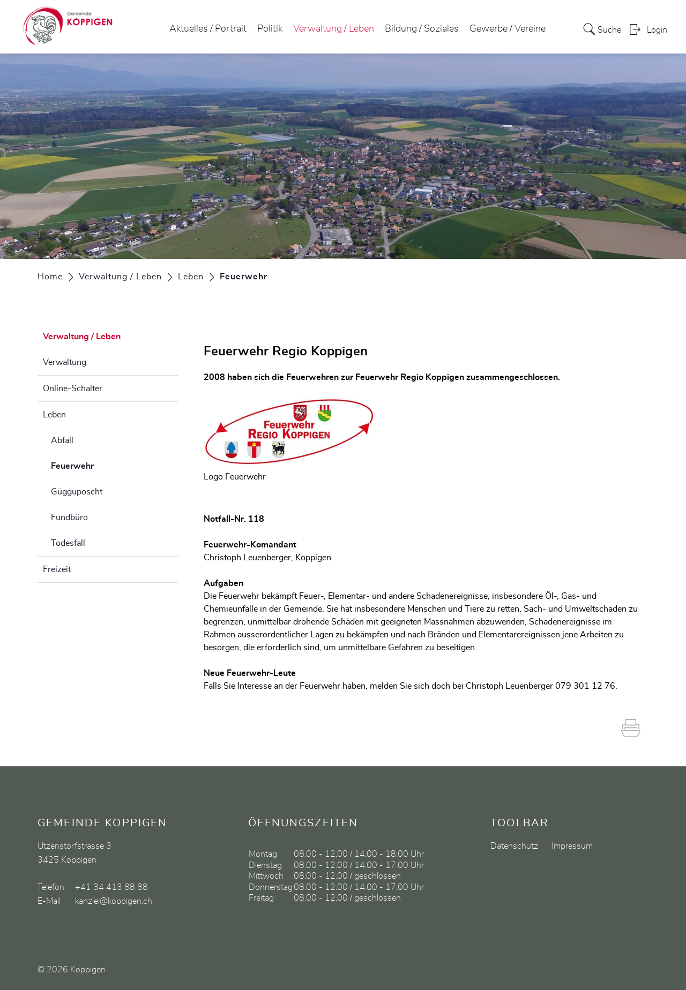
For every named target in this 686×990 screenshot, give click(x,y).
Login (657, 30)
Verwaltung (64, 362)
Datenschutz (514, 846)
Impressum (572, 846)
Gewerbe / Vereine (507, 29)
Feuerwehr (99, 464)
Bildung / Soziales (422, 29)
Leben (54, 414)
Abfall (62, 440)
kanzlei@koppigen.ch (113, 901)
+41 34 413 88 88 (111, 887)
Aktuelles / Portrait (208, 29)
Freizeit (57, 569)
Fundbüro (69, 517)
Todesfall (68, 543)
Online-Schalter (72, 388)
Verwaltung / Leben (333, 29)
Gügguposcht (76, 492)
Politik (269, 29)
